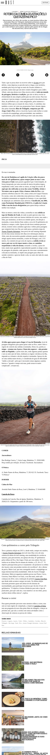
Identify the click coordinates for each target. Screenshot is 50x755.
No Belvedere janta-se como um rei (35, 718)
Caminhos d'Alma (40, 606)
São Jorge (11, 623)
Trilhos (25, 621)
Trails (20, 621)
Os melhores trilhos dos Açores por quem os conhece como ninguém (33, 681)
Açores (36, 83)
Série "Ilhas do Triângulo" (29, 11)
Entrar (45, 2)
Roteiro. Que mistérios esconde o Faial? (32, 663)
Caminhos (31, 621)
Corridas (37, 621)
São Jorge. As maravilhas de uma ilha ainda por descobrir (35, 644)
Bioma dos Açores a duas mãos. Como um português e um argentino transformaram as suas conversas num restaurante (34, 736)
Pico (20, 623)
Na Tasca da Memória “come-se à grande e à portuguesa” (35, 699)
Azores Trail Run (41, 579)
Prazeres (4, 621)
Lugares (15, 11)
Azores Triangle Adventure (11, 231)
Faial (16, 623)
